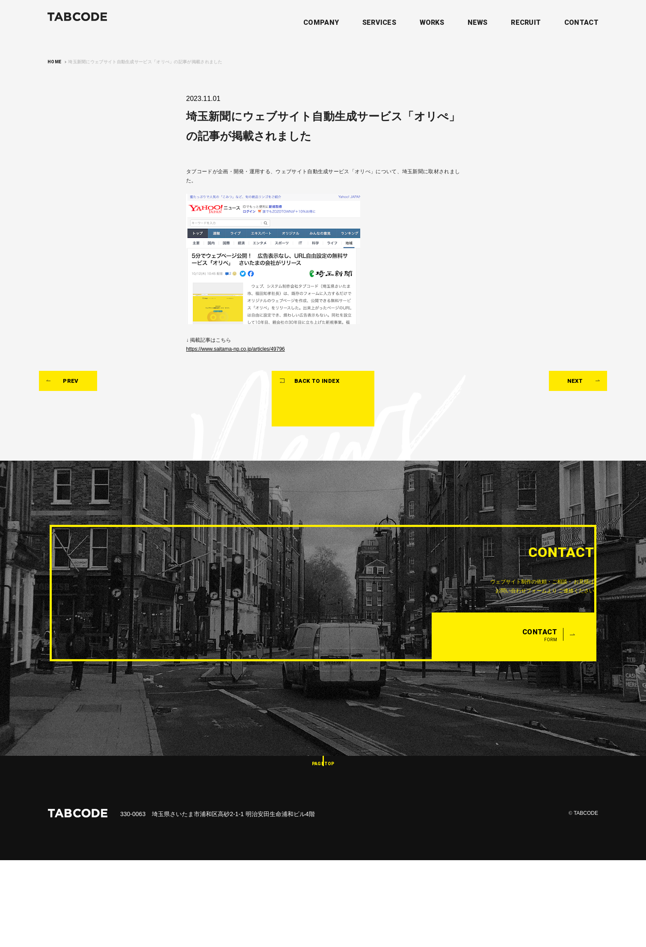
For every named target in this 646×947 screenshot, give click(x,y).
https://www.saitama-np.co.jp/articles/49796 (247, 390)
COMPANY (321, 22)
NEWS (478, 22)
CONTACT (581, 22)
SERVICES (379, 22)
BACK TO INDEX (328, 453)
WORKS (432, 22)
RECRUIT (526, 22)
